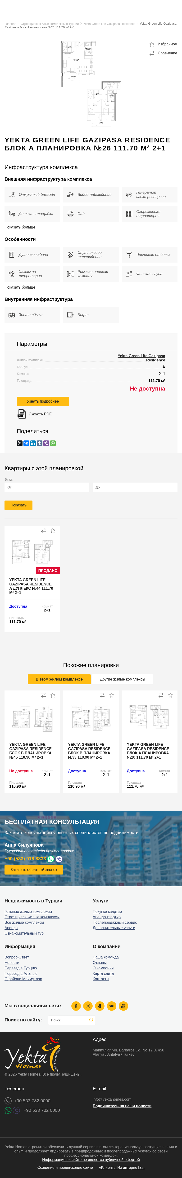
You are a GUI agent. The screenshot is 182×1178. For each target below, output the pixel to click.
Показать (18, 505)
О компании (103, 968)
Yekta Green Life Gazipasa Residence (109, 24)
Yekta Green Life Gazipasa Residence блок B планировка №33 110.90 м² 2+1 (89, 751)
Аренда (11, 928)
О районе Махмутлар (23, 979)
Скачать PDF (40, 414)
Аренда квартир (107, 917)
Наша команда (106, 957)
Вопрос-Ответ (17, 957)
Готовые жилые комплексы (28, 912)
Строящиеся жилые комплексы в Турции (50, 24)
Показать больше (20, 227)
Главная (10, 24)
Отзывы (100, 963)
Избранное (167, 44)
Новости (12, 963)
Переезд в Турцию (21, 968)
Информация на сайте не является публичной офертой (91, 1160)
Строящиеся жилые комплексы (32, 917)
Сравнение (167, 53)
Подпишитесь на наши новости (122, 1106)
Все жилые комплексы (24, 922)
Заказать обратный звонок (33, 870)
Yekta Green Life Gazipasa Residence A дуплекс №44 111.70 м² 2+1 (31, 586)
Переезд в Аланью (21, 973)
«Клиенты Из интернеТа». (122, 1167)
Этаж (8, 479)
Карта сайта (103, 973)
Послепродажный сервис (115, 922)
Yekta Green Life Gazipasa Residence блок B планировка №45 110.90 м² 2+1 (30, 751)
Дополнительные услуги (114, 928)
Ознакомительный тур (24, 933)
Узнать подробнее (43, 401)
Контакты (101, 979)
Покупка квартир (107, 912)
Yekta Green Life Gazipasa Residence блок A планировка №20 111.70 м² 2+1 (148, 751)
